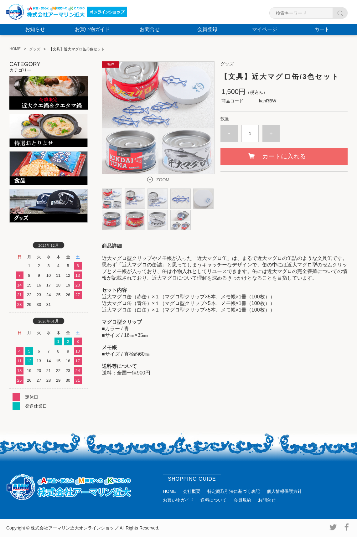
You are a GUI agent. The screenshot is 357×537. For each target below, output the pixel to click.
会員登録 (207, 29)
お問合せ (150, 29)
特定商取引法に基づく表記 (233, 491)
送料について (213, 500)
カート (321, 29)
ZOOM (162, 179)
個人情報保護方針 (284, 491)
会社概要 (191, 491)
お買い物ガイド (92, 29)
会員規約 (242, 500)
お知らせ (35, 29)
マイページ (264, 29)
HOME (169, 491)
